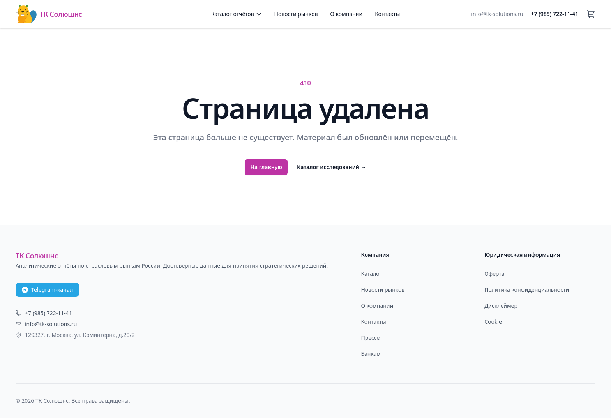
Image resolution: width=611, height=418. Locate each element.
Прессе (370, 337)
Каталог (371, 273)
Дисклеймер (500, 305)
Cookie (493, 321)
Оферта (494, 273)
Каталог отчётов (236, 14)
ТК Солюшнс (49, 14)
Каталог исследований (331, 167)
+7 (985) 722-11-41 (554, 14)
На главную (266, 167)
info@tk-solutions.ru (497, 14)
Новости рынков (296, 14)
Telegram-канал (47, 289)
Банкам (371, 353)
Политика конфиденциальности (526, 289)
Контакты (387, 14)
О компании (346, 14)
